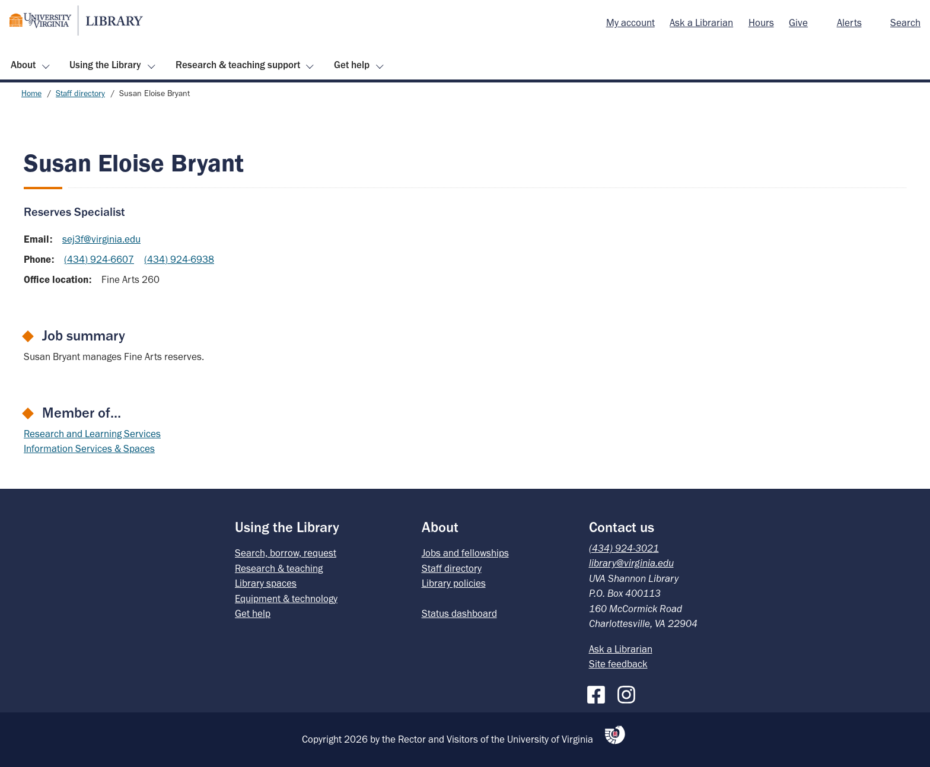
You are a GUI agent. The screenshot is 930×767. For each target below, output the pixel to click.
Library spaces (266, 583)
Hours (761, 22)
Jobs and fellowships (465, 553)
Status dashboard (459, 613)
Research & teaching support (238, 65)
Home (31, 93)
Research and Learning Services (92, 434)
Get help (352, 65)
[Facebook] (599, 692)
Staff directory (80, 93)
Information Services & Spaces (89, 448)
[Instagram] (629, 692)
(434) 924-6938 (179, 259)
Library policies (454, 583)
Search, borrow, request (285, 553)
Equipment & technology (286, 598)
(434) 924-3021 (624, 548)
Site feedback (618, 664)
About (23, 65)
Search (905, 22)
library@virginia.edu (631, 563)
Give (798, 22)
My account (630, 22)
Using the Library (105, 65)
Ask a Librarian (701, 22)
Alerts (849, 22)
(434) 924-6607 (99, 259)
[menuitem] (630, 23)
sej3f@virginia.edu (101, 239)
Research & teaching (279, 568)
